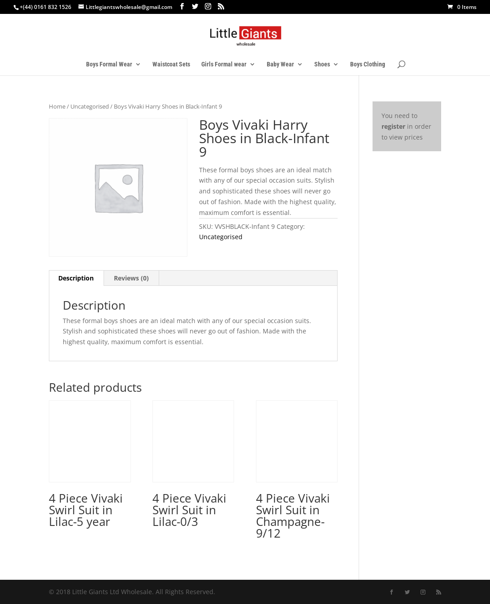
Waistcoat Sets (171, 64)
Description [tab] (76, 278)
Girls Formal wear (224, 64)
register (393, 126)
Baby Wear (280, 64)
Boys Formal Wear (109, 64)
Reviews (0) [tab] (131, 278)
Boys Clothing (367, 64)
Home (57, 106)
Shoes (322, 64)
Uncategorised (89, 106)
